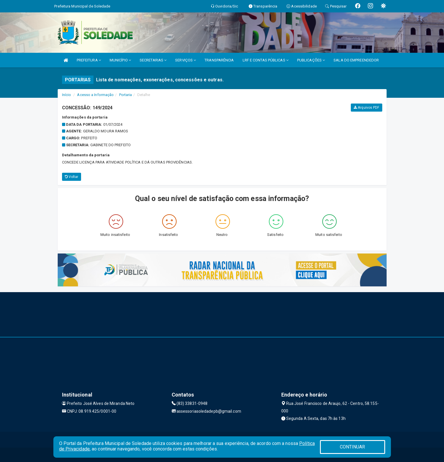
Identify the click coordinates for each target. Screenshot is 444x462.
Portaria (125, 95)
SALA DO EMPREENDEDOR (356, 60)
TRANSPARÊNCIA (219, 60)
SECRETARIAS (153, 60)
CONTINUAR (352, 447)
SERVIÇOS (185, 60)
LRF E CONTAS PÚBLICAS (265, 60)
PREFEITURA (89, 60)
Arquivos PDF (366, 108)
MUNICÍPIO (120, 60)
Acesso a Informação (95, 95)
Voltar (71, 177)
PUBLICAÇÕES (311, 60)
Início (66, 95)
